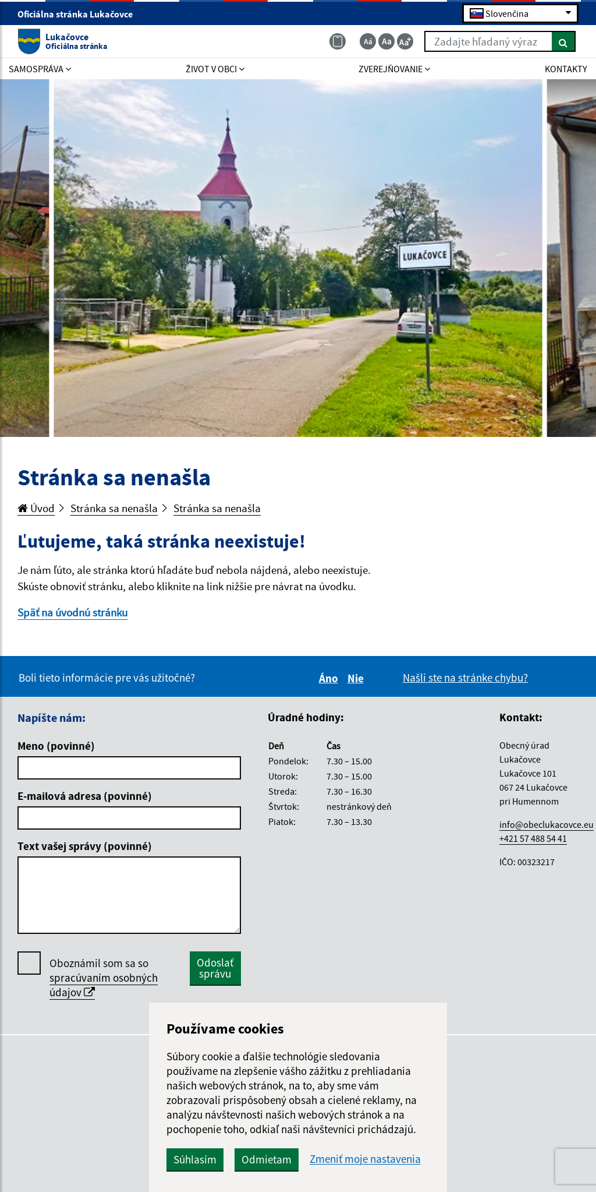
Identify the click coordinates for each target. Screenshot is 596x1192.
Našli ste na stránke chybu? (465, 678)
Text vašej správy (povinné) (84, 846)
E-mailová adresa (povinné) (84, 796)
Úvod (36, 508)
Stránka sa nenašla (114, 508)
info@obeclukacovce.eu (546, 824)
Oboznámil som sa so (103, 978)
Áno (330, 678)
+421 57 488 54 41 (533, 838)
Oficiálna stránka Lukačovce (80, 14)
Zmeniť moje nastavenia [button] (365, 1159)
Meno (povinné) (56, 746)
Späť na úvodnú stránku (72, 612)
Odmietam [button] (267, 1159)
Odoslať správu (215, 968)
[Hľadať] (564, 41)
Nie (357, 678)
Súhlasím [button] (195, 1159)
